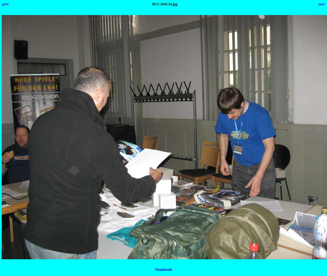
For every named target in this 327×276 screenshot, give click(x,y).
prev (5, 4)
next (322, 4)
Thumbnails (163, 269)
